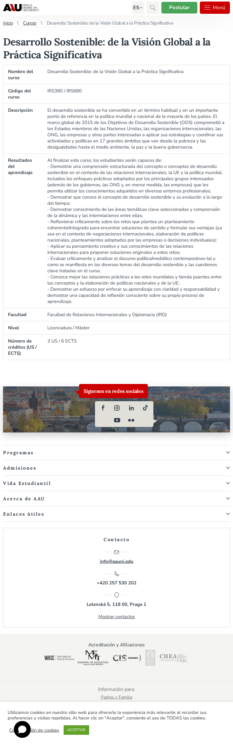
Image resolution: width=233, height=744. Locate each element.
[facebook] (103, 408)
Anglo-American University (21, 7)
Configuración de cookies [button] (34, 730)
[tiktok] (145, 408)
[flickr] (131, 420)
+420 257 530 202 (116, 578)
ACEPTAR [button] (76, 730)
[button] (136, 7)
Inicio (8, 23)
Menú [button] (214, 7)
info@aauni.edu (116, 556)
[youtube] (117, 420)
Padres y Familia (116, 697)
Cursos (29, 23)
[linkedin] (131, 408)
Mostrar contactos (116, 617)
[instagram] (117, 408)
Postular (179, 7)
